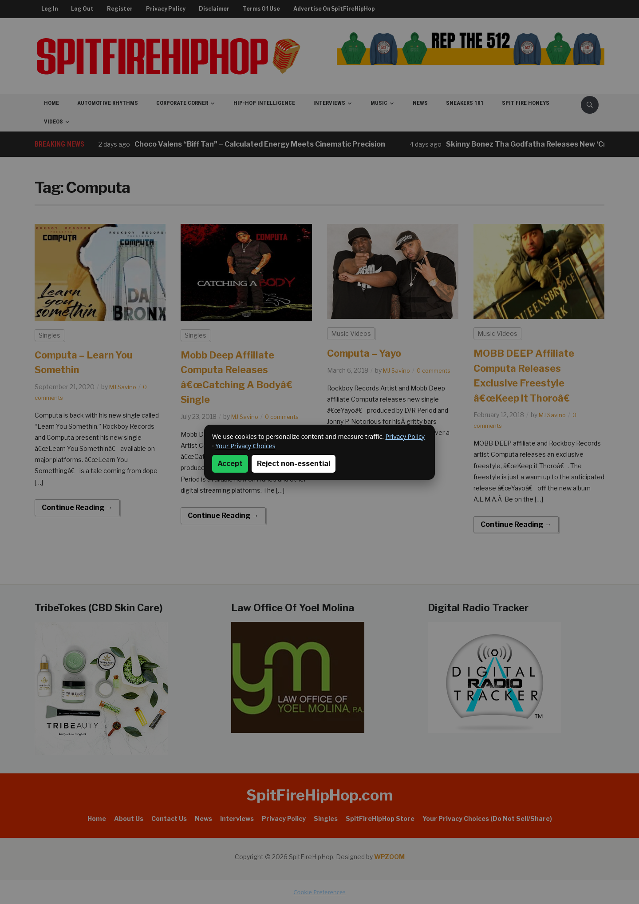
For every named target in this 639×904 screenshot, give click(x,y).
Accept (230, 463)
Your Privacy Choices (245, 446)
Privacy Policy (405, 436)
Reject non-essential (293, 463)
